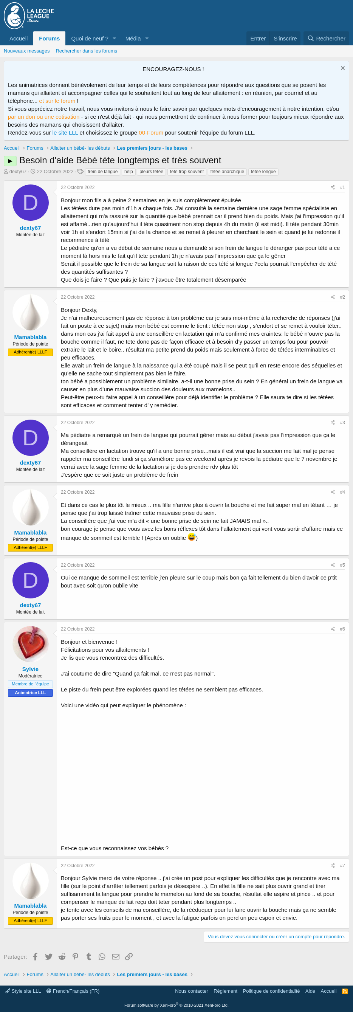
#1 (342, 187)
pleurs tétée (151, 171)
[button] (114, 38)
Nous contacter (191, 991)
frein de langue (103, 171)
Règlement (225, 991)
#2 (342, 297)
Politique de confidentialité (271, 991)
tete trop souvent (187, 171)
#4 (342, 492)
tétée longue (263, 171)
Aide (310, 991)
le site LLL (65, 132)
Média (133, 38)
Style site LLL (23, 991)
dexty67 (18, 171)
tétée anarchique (227, 171)
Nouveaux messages (27, 51)
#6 (342, 629)
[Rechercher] (326, 38)
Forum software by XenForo (176, 1005)
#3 (342, 422)
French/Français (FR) (72, 991)
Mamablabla (30, 337)
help (128, 171)
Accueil (18, 38)
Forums (49, 38)
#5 (342, 565)
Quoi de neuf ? (89, 38)
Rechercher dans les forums (86, 51)
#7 (342, 865)
